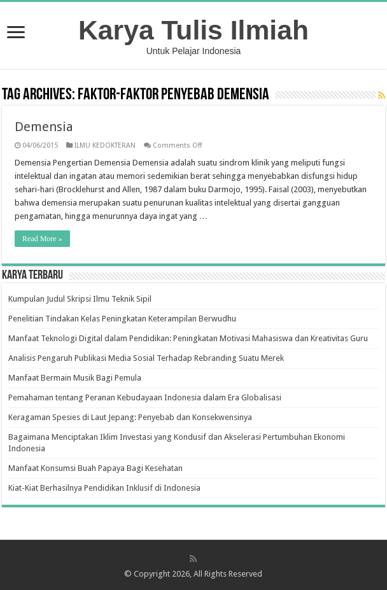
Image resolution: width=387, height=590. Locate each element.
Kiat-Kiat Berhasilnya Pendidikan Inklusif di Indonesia (104, 488)
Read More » (42, 238)
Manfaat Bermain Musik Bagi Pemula (74, 378)
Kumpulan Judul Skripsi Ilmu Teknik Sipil (79, 299)
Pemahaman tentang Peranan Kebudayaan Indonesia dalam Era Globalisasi (144, 397)
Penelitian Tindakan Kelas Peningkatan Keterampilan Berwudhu (122, 318)
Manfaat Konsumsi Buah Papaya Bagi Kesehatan (95, 468)
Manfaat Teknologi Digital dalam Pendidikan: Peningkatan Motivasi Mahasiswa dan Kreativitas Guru (188, 338)
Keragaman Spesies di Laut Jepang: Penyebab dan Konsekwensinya (130, 417)
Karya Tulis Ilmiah (193, 30)
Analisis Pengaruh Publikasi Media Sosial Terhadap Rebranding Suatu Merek (146, 358)
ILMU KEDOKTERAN (105, 145)
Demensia (44, 126)
